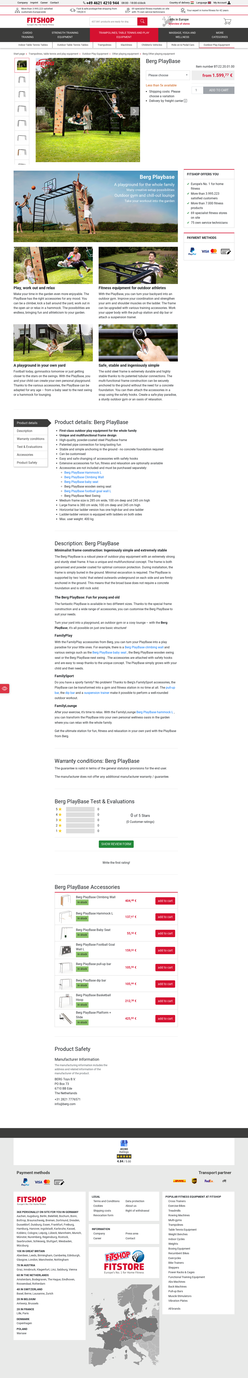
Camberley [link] (59, 1255)
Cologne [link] (32, 1233)
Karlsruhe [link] (60, 1228)
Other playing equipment (125, 56)
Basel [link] (20, 1293)
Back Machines (177, 1286)
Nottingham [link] (61, 1259)
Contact (54, 2)
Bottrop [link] (21, 1220)
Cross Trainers (177, 1201)
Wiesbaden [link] (65, 1241)
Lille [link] (19, 1313)
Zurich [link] (49, 1293)
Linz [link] (53, 1269)
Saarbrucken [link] (24, 1241)
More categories (220, 38)
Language (203, 2)
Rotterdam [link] (38, 1283)
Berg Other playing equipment (159, 56)
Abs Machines (176, 1281)
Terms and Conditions (106, 1201)
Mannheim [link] (64, 1233)
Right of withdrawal (137, 1210)
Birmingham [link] (45, 1255)
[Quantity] (197, 93)
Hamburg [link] (22, 1228)
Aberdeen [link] (22, 1255)
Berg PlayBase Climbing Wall (84, 480)
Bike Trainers (176, 1262)
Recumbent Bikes (178, 1253)
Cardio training (27, 38)
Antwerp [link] (22, 1303)
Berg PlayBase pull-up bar (93, 967)
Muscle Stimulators (179, 1296)
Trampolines (175, 1225)
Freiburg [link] (69, 1224)
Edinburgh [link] (73, 1255)
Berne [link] (27, 1293)
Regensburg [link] (49, 1237)
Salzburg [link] (62, 1269)
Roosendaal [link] (24, 1283)
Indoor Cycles (176, 1239)
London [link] (33, 1259)
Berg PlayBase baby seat (81, 485)
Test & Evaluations (29, 449)
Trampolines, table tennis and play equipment (124, 38)
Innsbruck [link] (30, 1269)
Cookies (98, 1206)
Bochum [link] (64, 1216)
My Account (222, 2)
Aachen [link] (21, 1216)
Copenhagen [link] (24, 1323)
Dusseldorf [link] (23, 1224)
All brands (174, 1308)
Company (22, 2)
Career (44, 2)
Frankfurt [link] (57, 1224)
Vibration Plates (178, 1300)
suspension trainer (96, 696)
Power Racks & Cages (181, 1272)
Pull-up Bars (175, 1291)
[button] (41, 114)
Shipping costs (102, 1210)
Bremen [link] (50, 1220)
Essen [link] (46, 1224)
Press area (132, 1233)
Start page (19, 56)
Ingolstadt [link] (46, 1228)
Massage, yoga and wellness (182, 38)
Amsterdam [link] (24, 1279)
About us (131, 1206)
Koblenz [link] (21, 1233)
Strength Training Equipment (65, 38)
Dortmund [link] (62, 1220)
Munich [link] (76, 1233)
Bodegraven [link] (39, 1279)
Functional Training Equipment (186, 1277)
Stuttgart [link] (51, 1241)
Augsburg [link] (33, 1216)
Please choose (158, 78)
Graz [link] (19, 1269)
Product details (27, 426)
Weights (173, 1244)
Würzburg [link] (22, 1245)
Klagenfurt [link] (43, 1269)
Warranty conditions (30, 441)
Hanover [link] (34, 1228)
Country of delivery (182, 2)
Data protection (135, 1201)
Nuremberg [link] (34, 1237)
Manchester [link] (46, 1259)
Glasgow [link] (22, 1259)
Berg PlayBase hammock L (155, 715)
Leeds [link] (32, 1255)
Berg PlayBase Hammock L (83, 475)
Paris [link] (25, 1313)
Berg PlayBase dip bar (91, 983)
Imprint (34, 2)
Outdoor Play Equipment (95, 56)
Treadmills (174, 1210)
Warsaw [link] (22, 1333)
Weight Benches (178, 1234)
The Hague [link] (54, 1279)
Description (24, 433)
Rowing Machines (179, 1215)
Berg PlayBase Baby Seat (93, 932)
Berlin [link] (43, 1216)
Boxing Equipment (179, 1248)
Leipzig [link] (43, 1233)
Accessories (25, 457)
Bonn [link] (73, 1216)
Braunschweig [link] (35, 1220)
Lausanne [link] (39, 1293)
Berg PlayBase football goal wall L (87, 494)
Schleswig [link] (39, 1241)
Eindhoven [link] (68, 1279)
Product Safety (27, 465)
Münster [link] (22, 1237)
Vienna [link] (73, 1269)
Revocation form (103, 1215)
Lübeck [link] (52, 1233)
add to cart (219, 93)
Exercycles (174, 1258)
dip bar (70, 696)
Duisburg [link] (36, 1224)
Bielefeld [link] (53, 1216)
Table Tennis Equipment (182, 1229)
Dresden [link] (74, 1220)
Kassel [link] (71, 1228)
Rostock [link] (63, 1237)
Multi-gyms (175, 1220)
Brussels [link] (33, 1303)
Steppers (173, 1267)
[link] (192, 254)
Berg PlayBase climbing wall (144, 650)
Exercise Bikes (176, 1206)
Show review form (116, 847)
